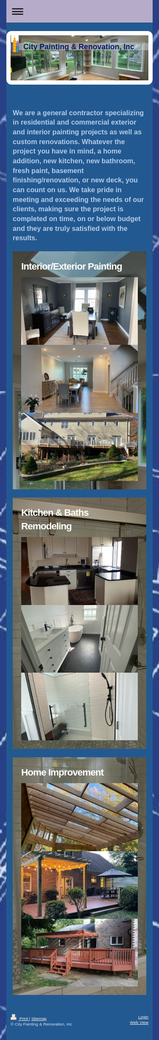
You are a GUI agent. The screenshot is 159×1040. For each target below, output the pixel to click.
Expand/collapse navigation (79, 11)
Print (20, 1018)
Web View (139, 1022)
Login (143, 1016)
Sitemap (39, 1018)
